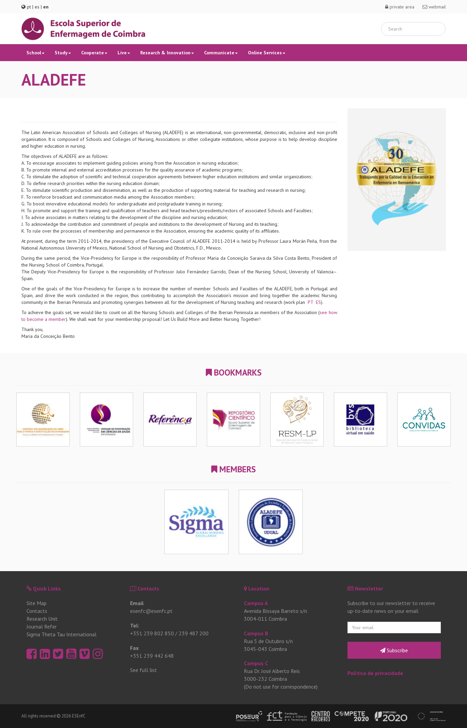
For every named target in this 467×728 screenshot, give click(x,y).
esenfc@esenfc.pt (151, 610)
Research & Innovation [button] (167, 53)
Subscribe (394, 650)
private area (399, 7)
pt (29, 7)
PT (310, 302)
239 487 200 (194, 633)
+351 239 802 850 (152, 633)
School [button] (35, 53)
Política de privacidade (375, 673)
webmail (434, 7)
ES (318, 302)
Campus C (256, 663)
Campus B (256, 633)
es (37, 7)
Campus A (256, 603)
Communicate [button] (221, 53)
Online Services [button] (266, 53)
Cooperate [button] (94, 53)
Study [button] (63, 53)
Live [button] (124, 53)
